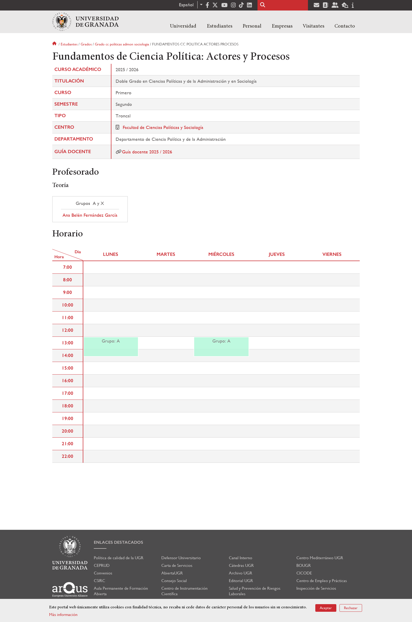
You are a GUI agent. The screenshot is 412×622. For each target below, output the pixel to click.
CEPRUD (102, 565)
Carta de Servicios (176, 565)
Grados (86, 44)
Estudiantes (219, 26)
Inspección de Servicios (316, 588)
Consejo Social (174, 580)
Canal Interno (240, 557)
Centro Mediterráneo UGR (319, 557)
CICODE (304, 573)
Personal (252, 26)
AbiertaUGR (172, 573)
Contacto (344, 26)
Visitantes (313, 26)
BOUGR (303, 565)
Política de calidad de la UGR (118, 557)
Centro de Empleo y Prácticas (321, 580)
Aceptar (326, 608)
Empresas (282, 26)
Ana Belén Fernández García (90, 215)
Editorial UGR (241, 580)
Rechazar (351, 608)
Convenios (103, 573)
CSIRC (99, 580)
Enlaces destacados (118, 542)
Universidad (183, 26)
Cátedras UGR (241, 565)
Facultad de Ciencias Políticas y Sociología (163, 127)
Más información (63, 614)
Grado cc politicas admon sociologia (122, 44)
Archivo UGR (240, 573)
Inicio (55, 44)
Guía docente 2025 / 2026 (147, 151)
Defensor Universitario (181, 557)
